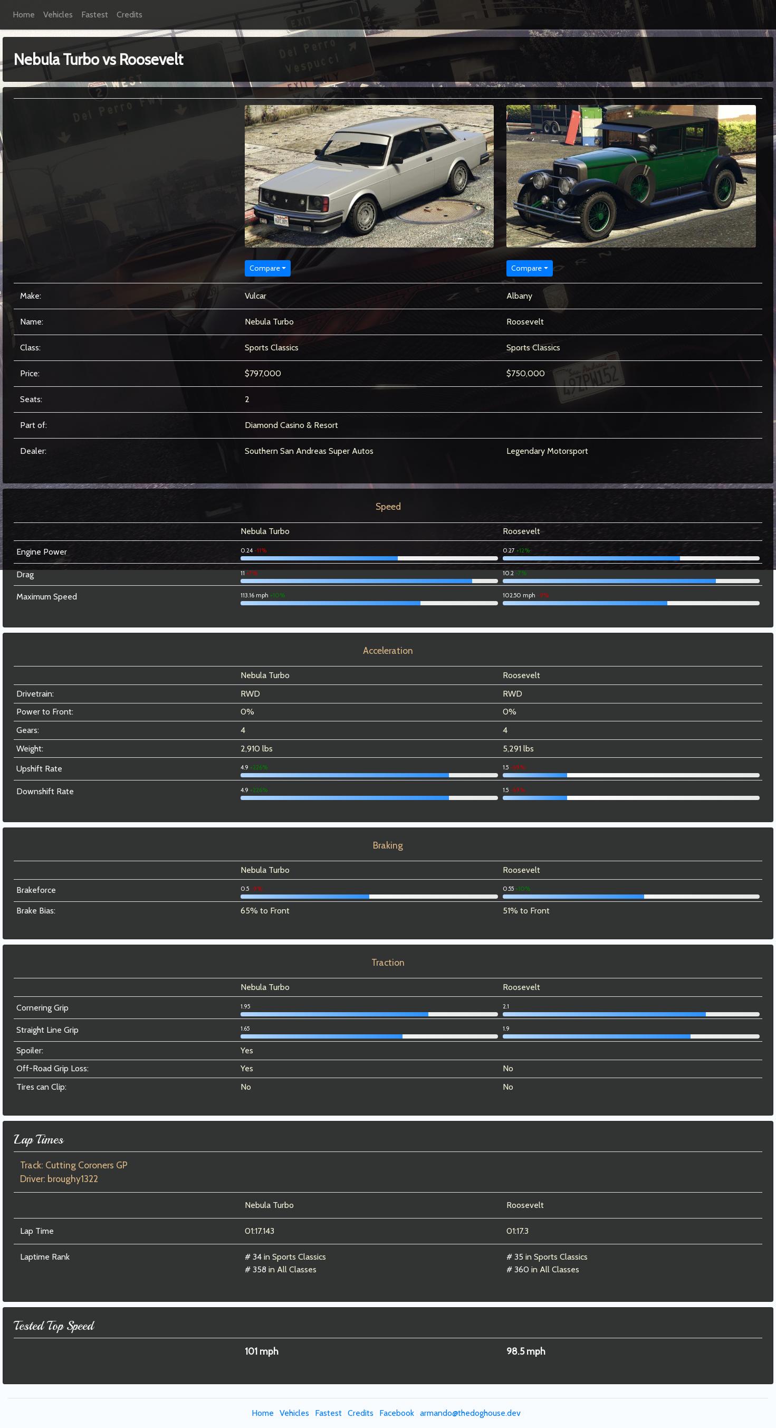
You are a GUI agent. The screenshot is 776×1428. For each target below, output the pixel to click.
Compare (265, 268)
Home (24, 14)
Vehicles (58, 14)
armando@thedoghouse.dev (470, 1413)
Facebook (396, 1413)
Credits (129, 14)
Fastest (94, 14)
